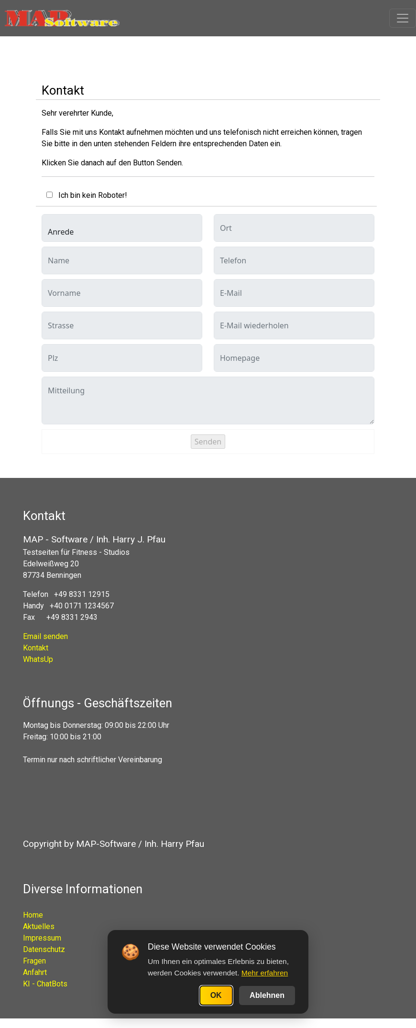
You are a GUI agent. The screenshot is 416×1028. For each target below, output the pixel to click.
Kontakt (35, 647)
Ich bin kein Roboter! (90, 195)
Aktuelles (39, 926)
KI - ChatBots (45, 983)
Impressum (42, 937)
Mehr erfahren (264, 973)
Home (33, 915)
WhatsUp (38, 659)
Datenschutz (44, 949)
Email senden (45, 636)
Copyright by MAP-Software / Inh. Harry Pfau (113, 843)
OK (216, 995)
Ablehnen (267, 995)
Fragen (34, 960)
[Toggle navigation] (402, 18)
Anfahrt (35, 972)
